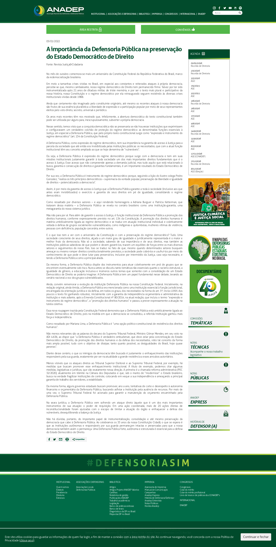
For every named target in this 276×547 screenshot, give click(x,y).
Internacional (187, 13)
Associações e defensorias (90, 482)
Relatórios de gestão (119, 495)
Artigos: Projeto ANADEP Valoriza (124, 489)
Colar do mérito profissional (192, 492)
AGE (192, 88)
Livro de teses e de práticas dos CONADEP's (200, 495)
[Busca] (227, 13)
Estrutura (60, 498)
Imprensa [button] (157, 13)
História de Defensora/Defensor (159, 498)
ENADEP (202, 13)
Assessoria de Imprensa (155, 487)
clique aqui (26, 540)
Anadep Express (152, 495)
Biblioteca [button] (144, 13)
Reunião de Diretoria (200, 66)
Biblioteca (115, 482)
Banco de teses (117, 508)
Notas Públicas (151, 503)
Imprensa (149, 482)
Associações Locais (84, 487)
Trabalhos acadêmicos (120, 500)
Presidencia (61, 492)
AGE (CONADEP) (198, 156)
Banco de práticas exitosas (122, 506)
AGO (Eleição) (197, 171)
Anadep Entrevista (153, 500)
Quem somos (62, 487)
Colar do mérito (187, 489)
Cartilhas (113, 492)
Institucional (63, 482)
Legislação (114, 503)
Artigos (113, 487)
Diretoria (60, 495)
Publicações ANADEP (119, 498)
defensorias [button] (122, 13)
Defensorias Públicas (85, 489)
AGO (193, 81)
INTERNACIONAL (187, 500)
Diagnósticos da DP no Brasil (122, 511)
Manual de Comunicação (156, 489)
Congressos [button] (171, 13)
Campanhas (150, 492)
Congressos (186, 482)
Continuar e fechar (256, 537)
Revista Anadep (152, 506)
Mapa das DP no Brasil (120, 514)
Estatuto (60, 489)
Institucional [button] (98, 13)
